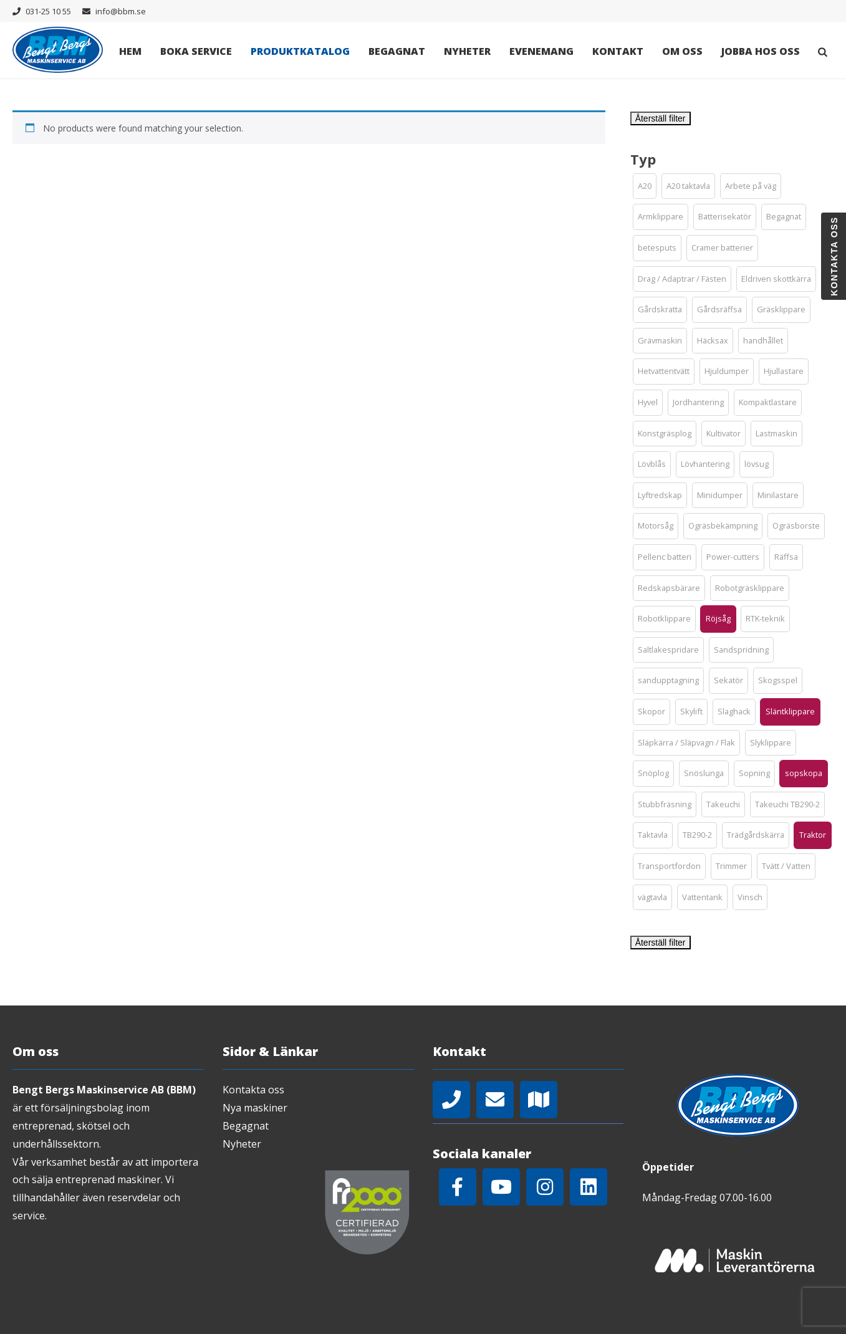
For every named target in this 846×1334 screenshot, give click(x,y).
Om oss (682, 51)
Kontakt (617, 51)
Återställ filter (660, 118)
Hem (130, 51)
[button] (644, 186)
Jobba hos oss (760, 51)
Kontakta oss (253, 1089)
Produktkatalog (300, 51)
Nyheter (467, 51)
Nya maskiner (255, 1108)
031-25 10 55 (48, 11)
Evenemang (541, 51)
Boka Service (196, 51)
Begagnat (396, 51)
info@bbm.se (120, 11)
